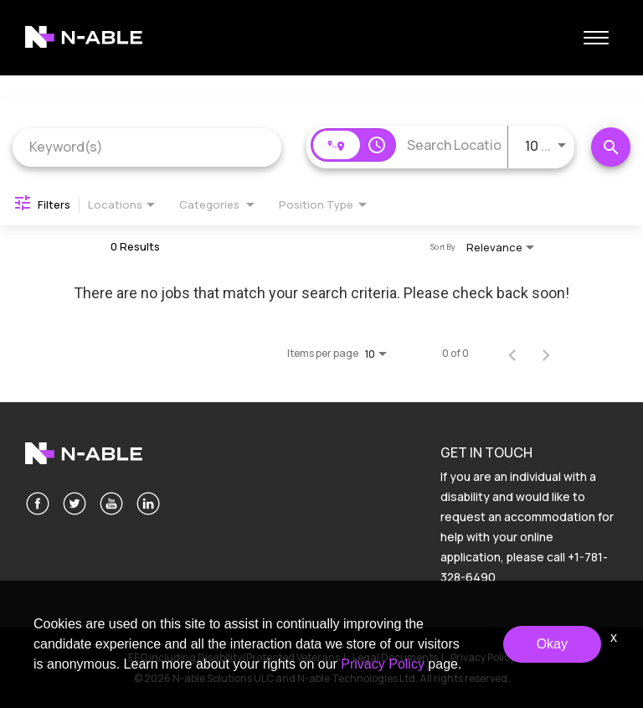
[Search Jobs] (610, 147)
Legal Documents (395, 657)
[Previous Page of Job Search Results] (512, 353)
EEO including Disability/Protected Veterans (234, 657)
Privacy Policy (482, 657)
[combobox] (147, 147)
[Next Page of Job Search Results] (546, 353)
